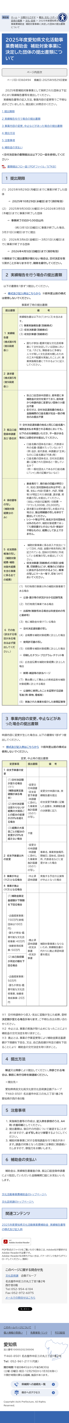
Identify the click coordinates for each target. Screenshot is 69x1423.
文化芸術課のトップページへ (18, 1201)
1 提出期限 (8, 111)
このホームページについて (17, 1327)
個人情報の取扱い (13, 1333)
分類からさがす (28, 17)
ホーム (14, 17)
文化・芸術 (30, 20)
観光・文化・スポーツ (49, 17)
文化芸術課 (12, 1275)
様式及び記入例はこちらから (24, 293)
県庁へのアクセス (31, 1392)
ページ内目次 (34, 72)
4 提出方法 (8, 133)
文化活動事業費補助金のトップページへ (24, 1194)
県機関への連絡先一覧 (34, 1384)
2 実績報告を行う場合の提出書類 (21, 119)
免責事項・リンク (38, 1333)
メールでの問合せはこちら (20, 1297)
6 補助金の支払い (12, 147)
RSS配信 (60, 1333)
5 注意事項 (8, 140)
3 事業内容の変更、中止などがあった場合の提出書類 (32, 126)
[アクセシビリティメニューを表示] (62, 17)
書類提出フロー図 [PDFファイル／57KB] (31, 166)
